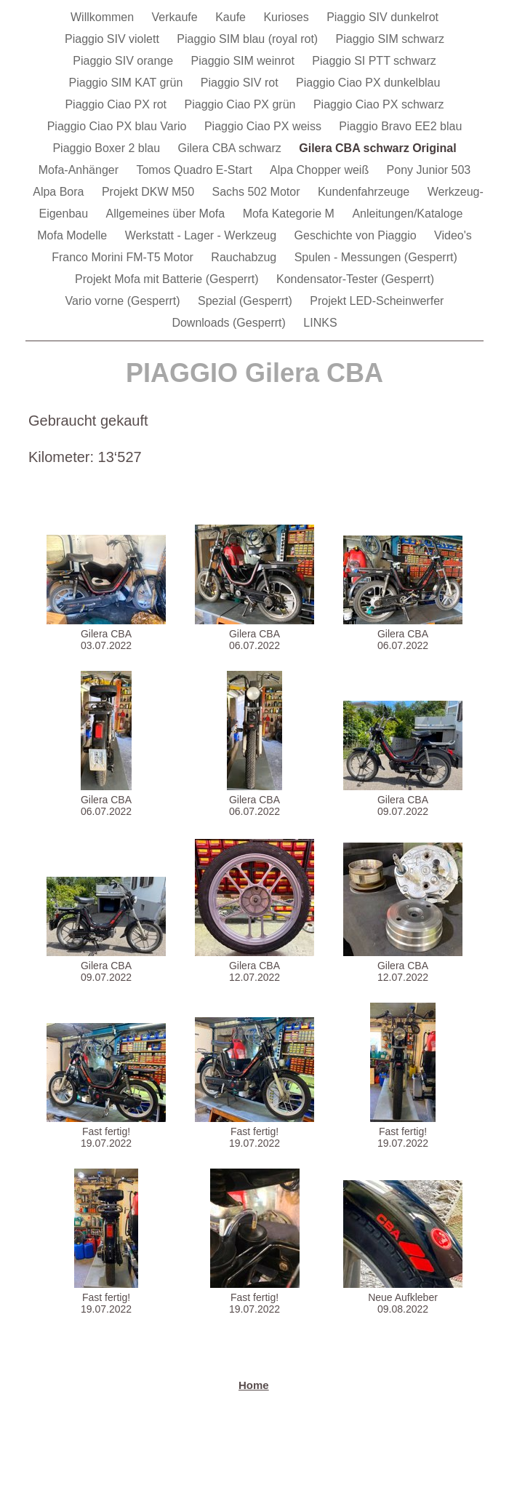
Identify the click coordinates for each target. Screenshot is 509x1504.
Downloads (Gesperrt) (230, 323)
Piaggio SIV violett (113, 39)
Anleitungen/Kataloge (407, 213)
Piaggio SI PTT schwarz (374, 61)
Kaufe (232, 17)
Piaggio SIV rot (241, 82)
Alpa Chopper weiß (321, 170)
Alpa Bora (60, 192)
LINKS (320, 323)
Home (254, 1385)
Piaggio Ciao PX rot (117, 104)
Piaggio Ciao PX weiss (264, 126)
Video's (453, 235)
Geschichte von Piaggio (357, 235)
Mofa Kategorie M (290, 213)
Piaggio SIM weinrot (244, 61)
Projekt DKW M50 (150, 192)
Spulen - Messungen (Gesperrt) (375, 257)
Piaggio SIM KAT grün (127, 82)
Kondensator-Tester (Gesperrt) (355, 279)
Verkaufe (176, 17)
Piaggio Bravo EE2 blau (400, 126)
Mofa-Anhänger (80, 170)
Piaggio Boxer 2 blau (107, 148)
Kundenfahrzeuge (365, 192)
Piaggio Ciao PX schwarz (378, 104)
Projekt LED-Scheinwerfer (377, 301)
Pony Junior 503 (429, 170)
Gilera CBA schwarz (231, 148)
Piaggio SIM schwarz (390, 39)
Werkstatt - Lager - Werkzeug (202, 235)
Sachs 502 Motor (257, 192)
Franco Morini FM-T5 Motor (124, 257)
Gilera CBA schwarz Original (377, 148)
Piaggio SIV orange (124, 61)
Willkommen (104, 17)
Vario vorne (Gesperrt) (124, 301)
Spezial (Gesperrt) (246, 301)
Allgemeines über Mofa (167, 213)
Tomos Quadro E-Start (195, 170)
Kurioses (287, 17)
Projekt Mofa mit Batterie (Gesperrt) (168, 279)
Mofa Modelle (74, 235)
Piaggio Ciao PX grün (242, 104)
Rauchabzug (245, 257)
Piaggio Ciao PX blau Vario (118, 126)
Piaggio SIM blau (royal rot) (249, 39)
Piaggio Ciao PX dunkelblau (368, 82)
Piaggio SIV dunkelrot (382, 17)
